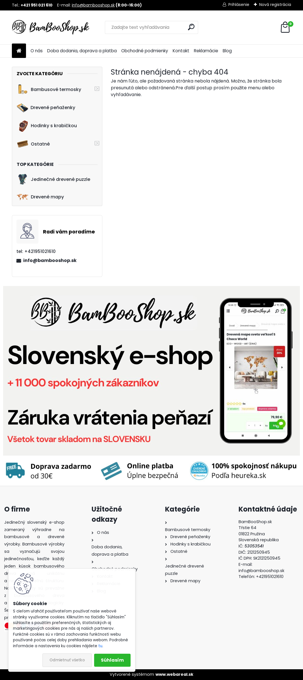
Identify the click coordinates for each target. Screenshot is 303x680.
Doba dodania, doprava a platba (82, 51)
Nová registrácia (275, 4)
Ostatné (33, 144)
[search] (191, 27)
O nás (37, 51)
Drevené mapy (40, 197)
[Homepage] (19, 51)
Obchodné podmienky (144, 51)
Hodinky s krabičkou (47, 126)
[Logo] (51, 27)
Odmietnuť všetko (67, 660)
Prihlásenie (238, 4)
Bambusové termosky (49, 89)
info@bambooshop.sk (93, 5)
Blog (227, 51)
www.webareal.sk (174, 674)
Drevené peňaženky (46, 108)
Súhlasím (112, 660)
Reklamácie (206, 51)
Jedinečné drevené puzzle (53, 179)
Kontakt (181, 51)
